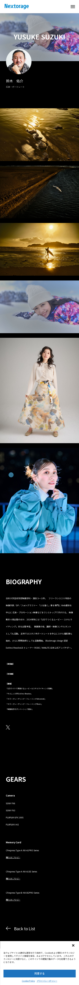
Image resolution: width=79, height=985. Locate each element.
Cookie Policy (28, 980)
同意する (39, 973)
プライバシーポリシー (47, 980)
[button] (73, 946)
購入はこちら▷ (13, 857)
